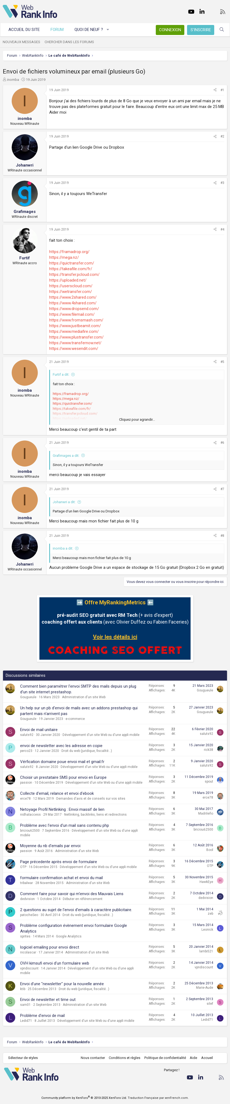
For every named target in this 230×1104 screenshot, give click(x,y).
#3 (222, 183)
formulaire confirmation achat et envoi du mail (61, 877)
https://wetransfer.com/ (70, 291)
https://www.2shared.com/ (73, 297)
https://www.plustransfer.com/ (76, 337)
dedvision (27, 899)
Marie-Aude (204, 988)
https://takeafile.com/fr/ (70, 268)
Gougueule (28, 697)
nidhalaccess (30, 814)
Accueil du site (24, 29)
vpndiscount (29, 968)
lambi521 (206, 951)
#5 (222, 362)
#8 (222, 536)
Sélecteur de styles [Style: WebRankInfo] (23, 1058)
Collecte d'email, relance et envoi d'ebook (57, 793)
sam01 (25, 1005)
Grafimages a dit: (66, 456)
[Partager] (215, 90)
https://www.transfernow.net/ (75, 342)
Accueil (207, 1058)
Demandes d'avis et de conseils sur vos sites (90, 798)
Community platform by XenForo (84, 1098)
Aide (193, 1058)
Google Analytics (69, 936)
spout (209, 781)
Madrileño (205, 813)
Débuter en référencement (82, 899)
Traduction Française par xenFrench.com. (158, 1098)
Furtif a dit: (61, 374)
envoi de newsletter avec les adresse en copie (61, 745)
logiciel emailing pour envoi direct (49, 947)
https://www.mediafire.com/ (74, 331)
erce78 (25, 798)
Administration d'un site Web (83, 697)
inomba (13, 80)
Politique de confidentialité (165, 1058)
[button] (108, 29)
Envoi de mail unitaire (39, 729)
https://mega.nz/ (64, 257)
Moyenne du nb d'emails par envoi (50, 845)
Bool (209, 850)
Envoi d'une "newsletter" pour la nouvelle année (62, 983)
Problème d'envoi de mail (42, 1015)
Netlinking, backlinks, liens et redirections (95, 814)
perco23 (26, 751)
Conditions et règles (124, 1058)
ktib (22, 989)
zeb (210, 913)
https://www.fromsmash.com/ (76, 320)
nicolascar (28, 952)
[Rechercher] (221, 29)
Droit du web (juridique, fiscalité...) (86, 751)
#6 (222, 443)
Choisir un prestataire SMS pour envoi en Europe (63, 777)
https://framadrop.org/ (69, 251)
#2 (222, 136)
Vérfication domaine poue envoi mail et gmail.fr (62, 761)
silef (210, 1004)
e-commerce (75, 719)
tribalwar (26, 883)
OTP (23, 867)
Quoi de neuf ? (88, 29)
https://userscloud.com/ (70, 285)
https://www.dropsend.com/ (74, 308)
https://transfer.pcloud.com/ (74, 274)
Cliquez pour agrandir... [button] (137, 419)
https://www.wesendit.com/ (73, 348)
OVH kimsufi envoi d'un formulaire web (54, 963)
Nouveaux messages (21, 42)
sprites (25, 936)
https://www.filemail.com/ (72, 314)
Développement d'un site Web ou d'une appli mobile (101, 735)
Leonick (207, 929)
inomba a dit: (63, 548)
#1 (222, 90)
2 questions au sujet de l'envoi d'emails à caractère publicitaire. (76, 909)
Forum (57, 29)
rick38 (208, 750)
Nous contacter (93, 1058)
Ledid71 (26, 1021)
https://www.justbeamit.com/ (75, 325)
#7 (222, 489)
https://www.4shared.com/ (73, 303)
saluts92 (26, 735)
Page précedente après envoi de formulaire (58, 861)
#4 (222, 229)
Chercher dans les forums (69, 42)
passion (26, 782)
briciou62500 (30, 830)
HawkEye (206, 882)
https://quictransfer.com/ (71, 263)
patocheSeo (29, 915)
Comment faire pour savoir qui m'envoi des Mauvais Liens (71, 893)
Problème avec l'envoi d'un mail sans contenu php (64, 825)
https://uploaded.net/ (67, 280)
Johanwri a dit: (64, 502)
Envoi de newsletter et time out (48, 999)
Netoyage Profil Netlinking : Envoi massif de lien (62, 809)
